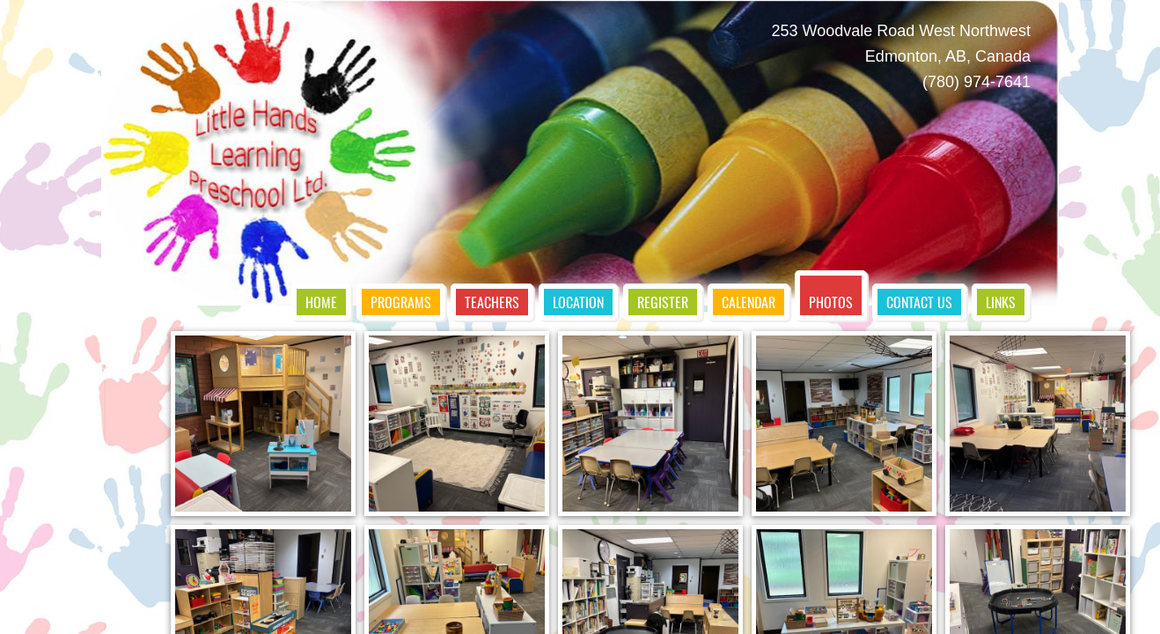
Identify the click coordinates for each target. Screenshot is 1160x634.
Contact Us (919, 302)
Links (1001, 302)
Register (662, 302)
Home (321, 302)
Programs (401, 302)
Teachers (492, 302)
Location (578, 302)
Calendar (748, 302)
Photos (831, 302)
